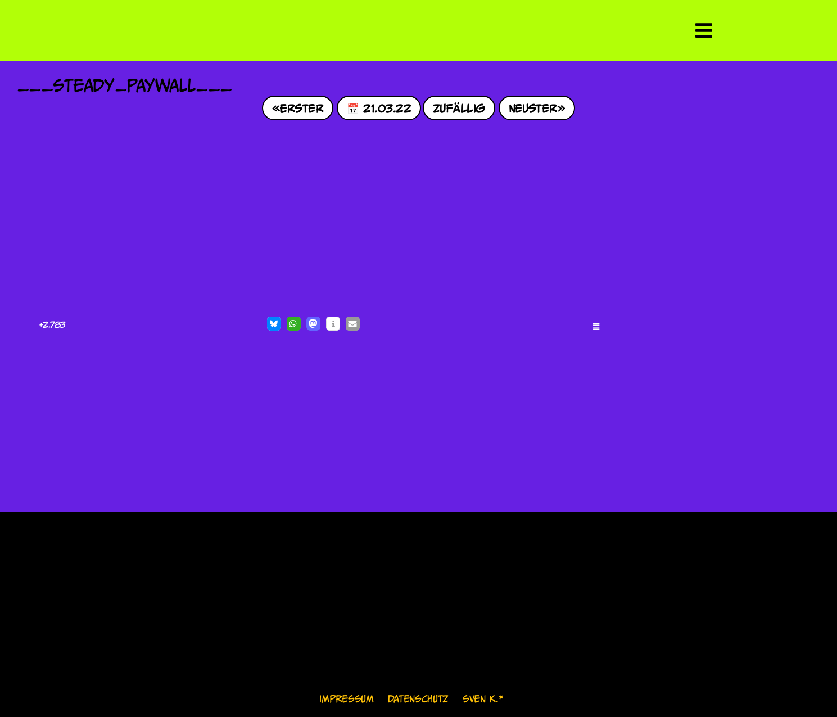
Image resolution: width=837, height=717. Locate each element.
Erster (301, 107)
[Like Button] (28, 325)
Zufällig (459, 107)
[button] (274, 324)
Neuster (533, 107)
